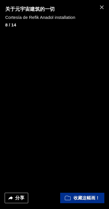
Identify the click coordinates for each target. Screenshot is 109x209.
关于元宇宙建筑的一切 (30, 9)
